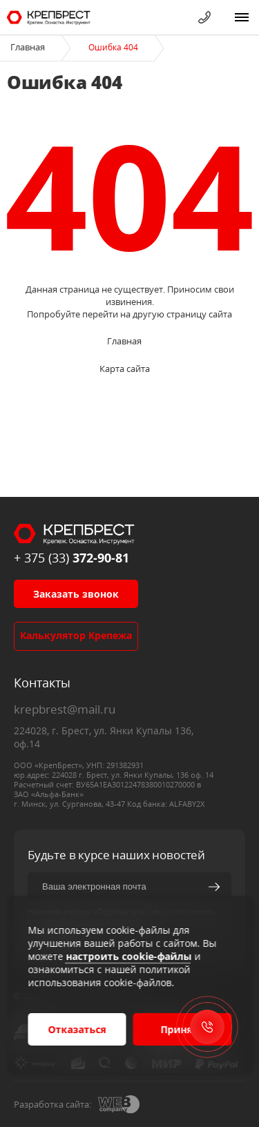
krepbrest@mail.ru (64, 709)
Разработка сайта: (52, 1104)
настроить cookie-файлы (128, 956)
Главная (27, 47)
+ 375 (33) (71, 557)
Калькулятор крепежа (76, 635)
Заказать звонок (76, 593)
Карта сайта (124, 368)
